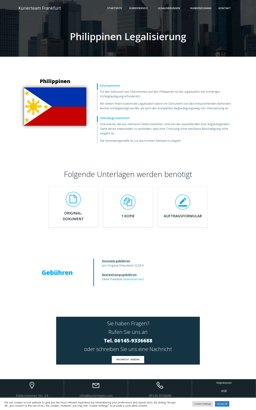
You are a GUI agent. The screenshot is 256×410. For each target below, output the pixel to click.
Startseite (114, 8)
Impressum (223, 383)
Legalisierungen (170, 8)
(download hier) (133, 279)
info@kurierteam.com (96, 395)
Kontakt (226, 8)
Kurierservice (140, 8)
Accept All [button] (222, 403)
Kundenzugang (200, 8)
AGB (224, 391)
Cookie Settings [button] (202, 403)
